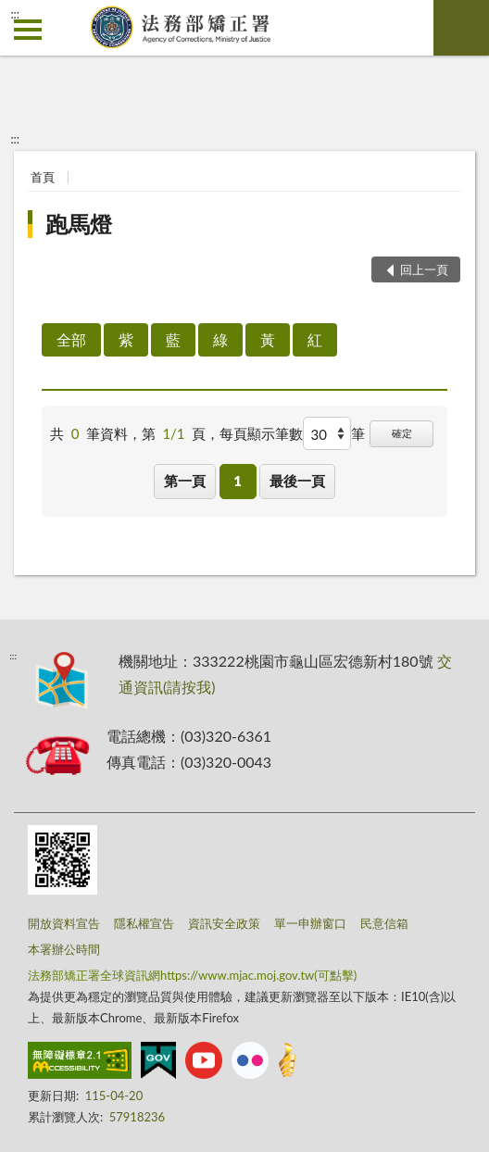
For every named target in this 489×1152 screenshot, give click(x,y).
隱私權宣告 (144, 923)
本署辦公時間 (64, 949)
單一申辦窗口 (310, 923)
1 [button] (237, 480)
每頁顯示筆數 (261, 433)
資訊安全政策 (224, 923)
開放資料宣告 (64, 923)
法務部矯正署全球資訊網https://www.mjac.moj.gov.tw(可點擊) (192, 975)
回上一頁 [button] (424, 269)
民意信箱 (384, 923)
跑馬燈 (78, 223)
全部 (71, 339)
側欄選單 (28, 29)
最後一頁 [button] (297, 480)
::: (14, 13)
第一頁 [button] (185, 480)
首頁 (43, 176)
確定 (402, 433)
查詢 (461, 28)
